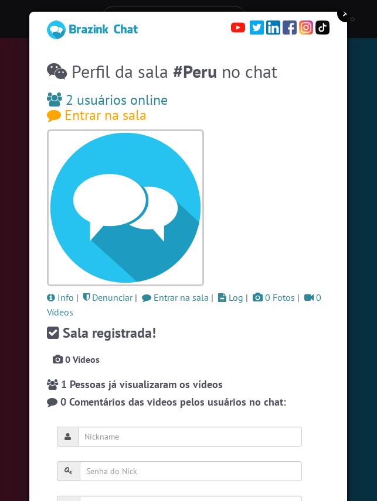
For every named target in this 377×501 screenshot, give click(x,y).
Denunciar (108, 297)
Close (346, 13)
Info (60, 297)
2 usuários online (107, 100)
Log (230, 297)
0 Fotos (274, 297)
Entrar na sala (97, 115)
